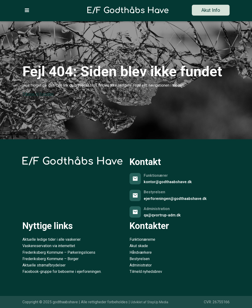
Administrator (141, 265)
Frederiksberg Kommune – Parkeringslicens (58, 252)
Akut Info (210, 10)
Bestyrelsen (140, 259)
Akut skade (139, 246)
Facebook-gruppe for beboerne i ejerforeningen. (61, 271)
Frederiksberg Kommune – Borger (50, 259)
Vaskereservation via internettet (48, 246)
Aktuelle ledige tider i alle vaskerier (51, 239)
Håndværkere (141, 252)
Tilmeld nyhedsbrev (146, 271)
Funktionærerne (142, 239)
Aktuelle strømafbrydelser (44, 265)
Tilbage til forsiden (38, 94)
